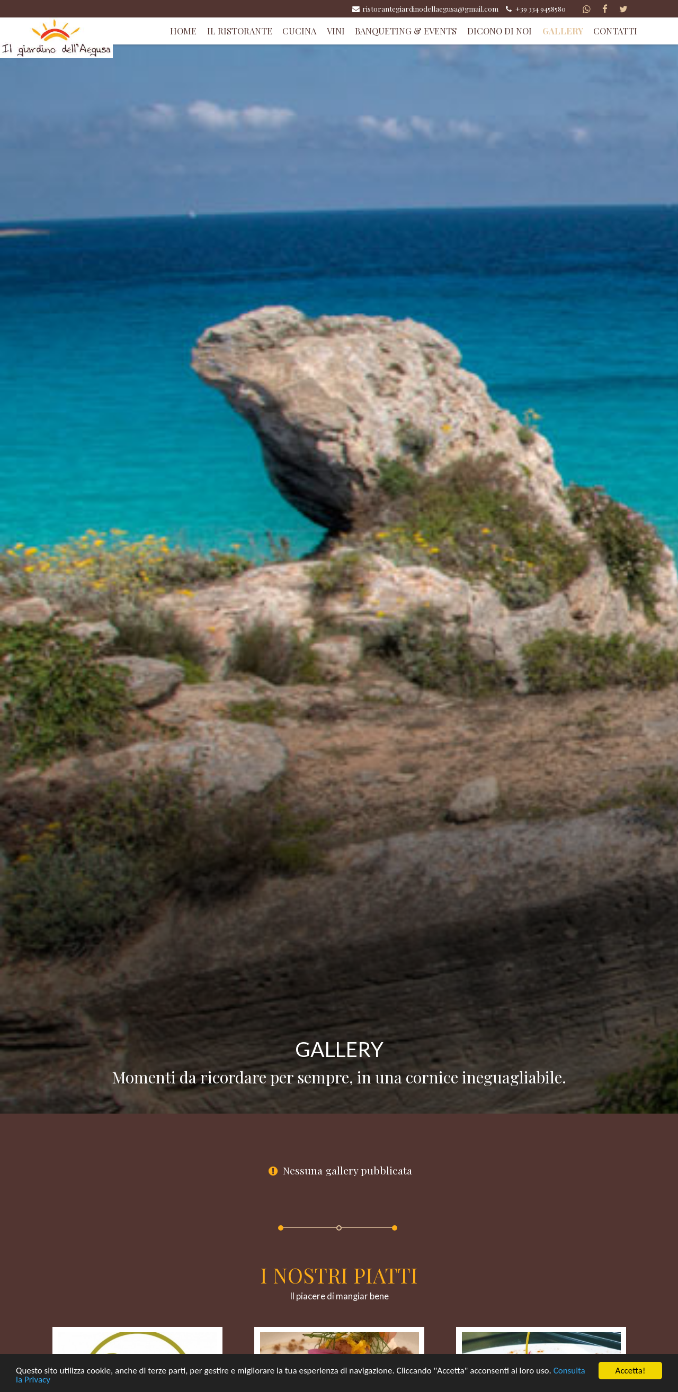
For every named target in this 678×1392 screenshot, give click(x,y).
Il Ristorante (239, 31)
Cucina (299, 31)
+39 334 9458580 (535, 8)
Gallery (562, 31)
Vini (336, 31)
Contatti (615, 31)
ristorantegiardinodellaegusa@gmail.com (424, 8)
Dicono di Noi (499, 31)
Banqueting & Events (406, 31)
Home (183, 31)
